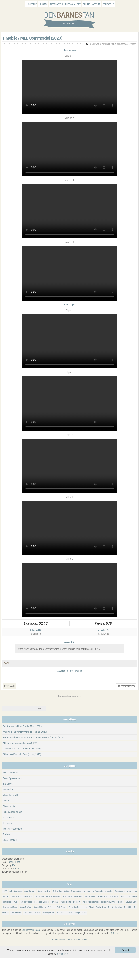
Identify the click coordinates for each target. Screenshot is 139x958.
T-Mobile (77, 671)
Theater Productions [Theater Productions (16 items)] (97, 907)
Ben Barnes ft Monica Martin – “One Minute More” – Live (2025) (33, 737)
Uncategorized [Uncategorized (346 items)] (48, 913)
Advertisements (65, 671)
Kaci (14, 865)
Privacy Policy (58, 939)
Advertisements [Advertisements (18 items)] (15, 891)
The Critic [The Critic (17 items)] (128, 907)
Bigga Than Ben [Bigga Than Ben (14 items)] (44, 891)
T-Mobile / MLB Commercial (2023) (32, 38)
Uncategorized (10, 840)
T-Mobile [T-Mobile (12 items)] (51, 907)
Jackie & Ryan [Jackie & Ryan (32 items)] (90, 896)
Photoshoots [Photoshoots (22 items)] (66, 902)
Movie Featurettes (11, 795)
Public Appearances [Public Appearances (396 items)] (91, 902)
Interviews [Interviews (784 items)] (78, 896)
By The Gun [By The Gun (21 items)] (57, 891)
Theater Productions (12, 829)
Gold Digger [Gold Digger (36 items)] (67, 896)
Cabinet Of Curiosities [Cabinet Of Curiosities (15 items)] (73, 891)
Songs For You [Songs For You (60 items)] (25, 907)
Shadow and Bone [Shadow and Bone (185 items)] (10, 907)
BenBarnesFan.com (31, 930)
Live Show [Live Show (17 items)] (114, 896)
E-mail (16, 868)
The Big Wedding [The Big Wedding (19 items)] (115, 907)
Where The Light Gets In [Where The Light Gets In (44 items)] (77, 913)
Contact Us (108, 4)
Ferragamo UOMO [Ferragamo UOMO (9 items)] (53, 896)
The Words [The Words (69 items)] (28, 913)
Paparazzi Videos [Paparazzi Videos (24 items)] (41, 902)
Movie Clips (8, 789)
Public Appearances (12, 812)
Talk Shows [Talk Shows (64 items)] (61, 907)
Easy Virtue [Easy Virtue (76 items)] (39, 896)
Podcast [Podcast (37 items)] (76, 902)
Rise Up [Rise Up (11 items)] (120, 902)
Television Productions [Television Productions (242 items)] (78, 907)
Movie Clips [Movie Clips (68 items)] (125, 896)
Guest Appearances (12, 778)
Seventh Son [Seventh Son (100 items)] (131, 902)
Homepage (31, 4)
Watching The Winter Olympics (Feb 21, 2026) (25, 732)
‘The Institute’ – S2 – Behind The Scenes (22, 748)
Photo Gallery (73, 4)
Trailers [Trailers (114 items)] (37, 913)
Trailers (6, 834)
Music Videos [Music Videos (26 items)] (26, 902)
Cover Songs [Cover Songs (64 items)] (16, 896)
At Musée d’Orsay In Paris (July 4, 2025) (22, 754)
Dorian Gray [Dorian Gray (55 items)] (27, 896)
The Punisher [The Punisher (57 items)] (16, 913)
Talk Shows (8, 817)
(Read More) (63, 954)
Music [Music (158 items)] (15, 902)
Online (86, 4)
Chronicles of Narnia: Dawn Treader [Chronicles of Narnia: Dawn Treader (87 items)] (98, 891)
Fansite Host (13, 862)
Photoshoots (9, 806)
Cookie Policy (80, 939)
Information (56, 4)
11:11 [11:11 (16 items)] (5, 891)
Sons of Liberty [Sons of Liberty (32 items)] (40, 907)
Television (7, 823)
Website (96, 4)
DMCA (69, 939)
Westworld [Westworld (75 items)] (60, 913)
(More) (114, 933)
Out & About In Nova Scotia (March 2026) (22, 726)
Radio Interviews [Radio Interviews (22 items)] (108, 902)
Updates (43, 4)
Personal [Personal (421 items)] (54, 902)
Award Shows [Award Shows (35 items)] (29, 891)
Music (6, 801)
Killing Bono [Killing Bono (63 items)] (103, 896)
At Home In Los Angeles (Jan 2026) (20, 743)
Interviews (8, 784)
